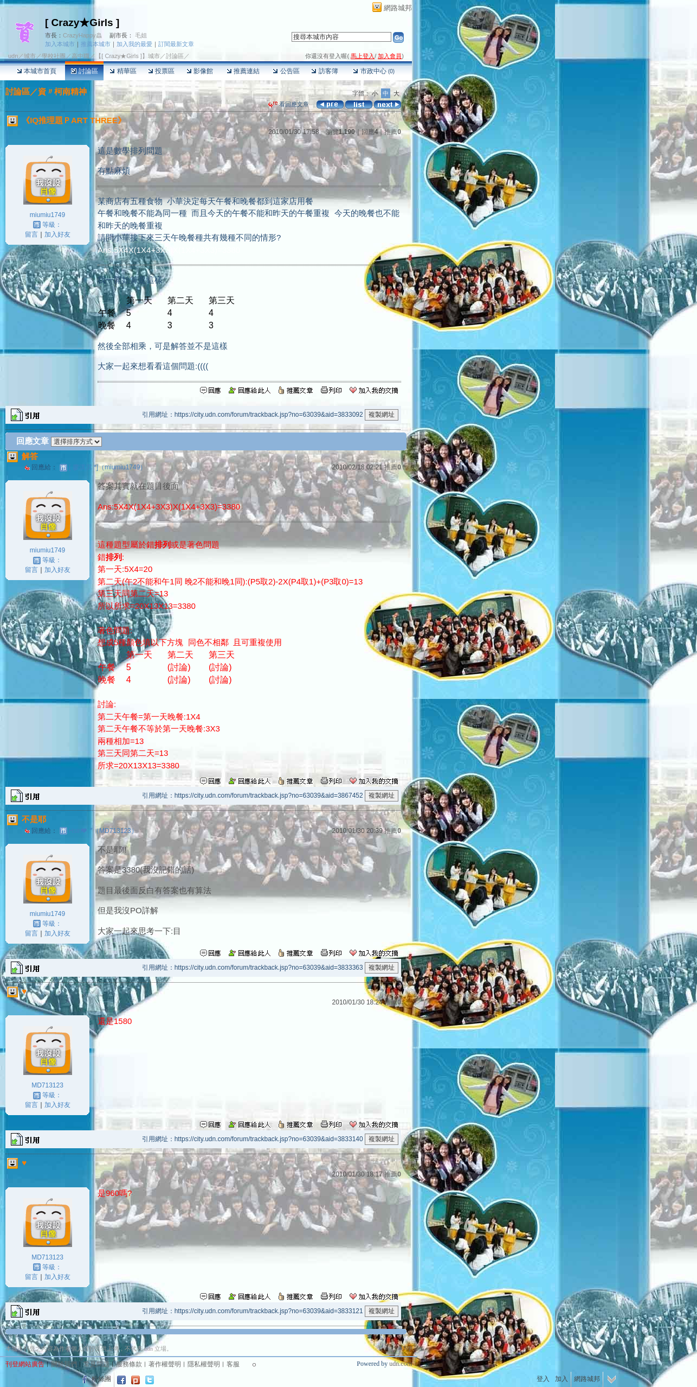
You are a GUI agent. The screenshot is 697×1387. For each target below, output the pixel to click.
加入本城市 (60, 44)
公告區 (286, 71)
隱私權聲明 (204, 1364)
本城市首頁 (36, 71)
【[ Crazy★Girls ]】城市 (127, 56)
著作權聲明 (165, 1364)
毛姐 (141, 35)
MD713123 (47, 1085)
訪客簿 (324, 71)
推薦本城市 (96, 44)
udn (13, 56)
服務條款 (129, 1364)
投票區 (161, 71)
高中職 (80, 56)
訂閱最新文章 (176, 44)
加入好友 (57, 234)
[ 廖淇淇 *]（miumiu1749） (107, 467)
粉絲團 (101, 1379)
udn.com (400, 1363)
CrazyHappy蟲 (82, 35)
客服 (233, 1364)
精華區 (122, 71)
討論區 (84, 71)
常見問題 (96, 1364)
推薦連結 (243, 71)
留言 (31, 234)
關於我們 (64, 1364)
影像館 (199, 71)
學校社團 (54, 56)
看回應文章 (288, 104)
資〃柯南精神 (62, 91)
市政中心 (374, 71)
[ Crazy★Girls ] (82, 22)
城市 (30, 56)
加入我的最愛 (134, 44)
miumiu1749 (47, 215)
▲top (404, 1347)
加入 (561, 1379)
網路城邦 (398, 8)
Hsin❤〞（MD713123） (103, 831)
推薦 (392, 132)
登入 (543, 1379)
